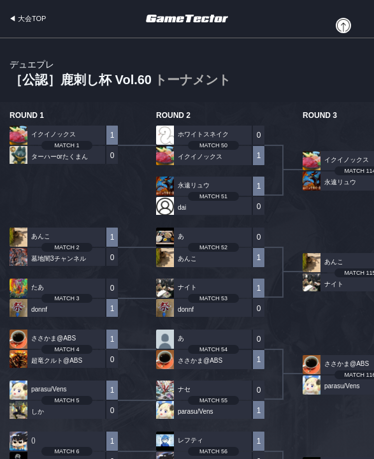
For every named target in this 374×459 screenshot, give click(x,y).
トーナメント (192, 80)
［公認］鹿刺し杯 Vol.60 (120, 73)
